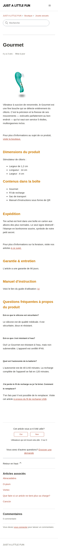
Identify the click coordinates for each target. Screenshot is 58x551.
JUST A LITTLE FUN (12, 16)
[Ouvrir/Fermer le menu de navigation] (49, 5)
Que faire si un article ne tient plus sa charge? (26, 495)
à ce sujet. (16, 248)
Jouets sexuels (42, 16)
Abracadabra (9, 478)
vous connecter (21, 527)
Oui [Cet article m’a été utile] (20, 434)
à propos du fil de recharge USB (29, 399)
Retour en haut (12, 463)
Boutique (28, 16)
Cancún (7, 501)
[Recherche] (26, 23)
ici (38, 288)
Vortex (6, 490)
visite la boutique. (12, 139)
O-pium (7, 484)
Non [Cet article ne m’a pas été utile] (37, 434)
